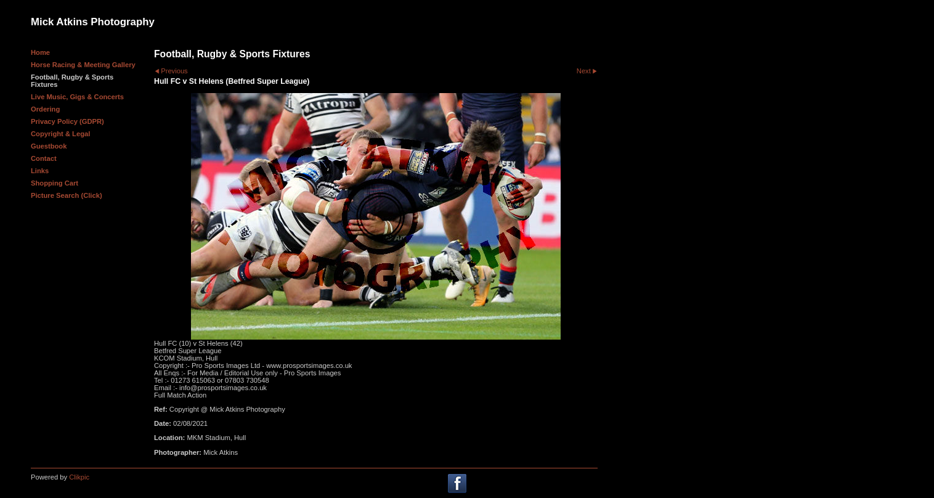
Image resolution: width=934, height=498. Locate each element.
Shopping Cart (54, 183)
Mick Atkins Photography (93, 22)
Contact (44, 158)
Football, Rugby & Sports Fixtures (72, 80)
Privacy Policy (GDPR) (67, 121)
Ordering (45, 109)
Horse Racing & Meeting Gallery (83, 64)
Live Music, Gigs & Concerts (77, 96)
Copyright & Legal (60, 133)
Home (40, 52)
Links (40, 170)
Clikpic (79, 477)
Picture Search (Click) (66, 195)
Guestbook (49, 146)
